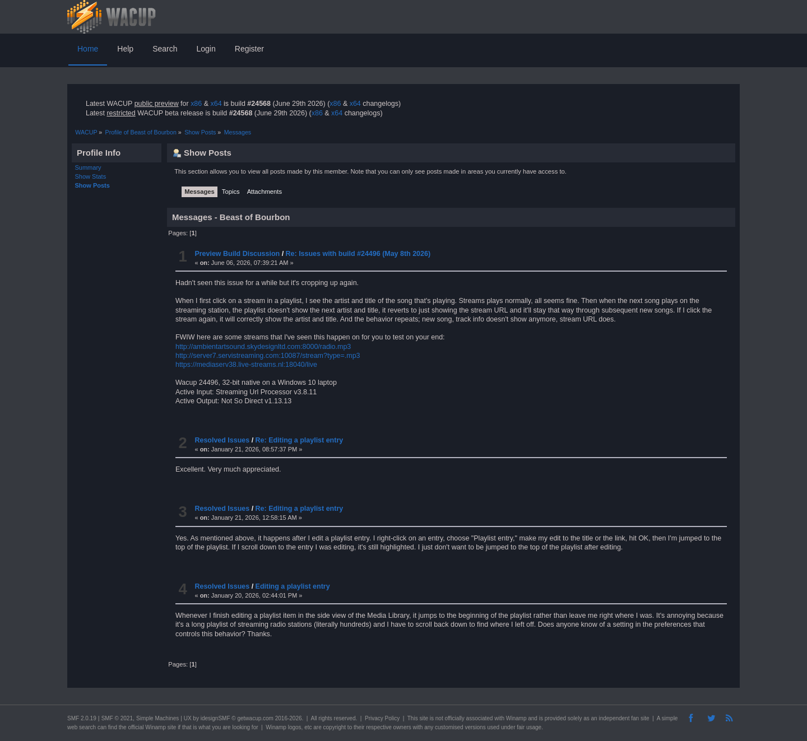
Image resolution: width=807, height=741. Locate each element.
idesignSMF (215, 718)
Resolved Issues (221, 440)
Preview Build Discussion (237, 254)
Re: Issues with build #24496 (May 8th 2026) (358, 254)
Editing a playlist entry (293, 586)
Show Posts (92, 185)
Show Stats (90, 176)
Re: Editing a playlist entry (300, 440)
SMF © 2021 (117, 718)
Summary (88, 167)
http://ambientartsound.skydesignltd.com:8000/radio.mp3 (263, 347)
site (423, 718)
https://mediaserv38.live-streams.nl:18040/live (246, 365)
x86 (196, 104)
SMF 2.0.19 (81, 718)
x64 (215, 104)
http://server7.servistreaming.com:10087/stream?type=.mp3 (267, 356)
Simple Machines (157, 718)
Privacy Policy (382, 718)
